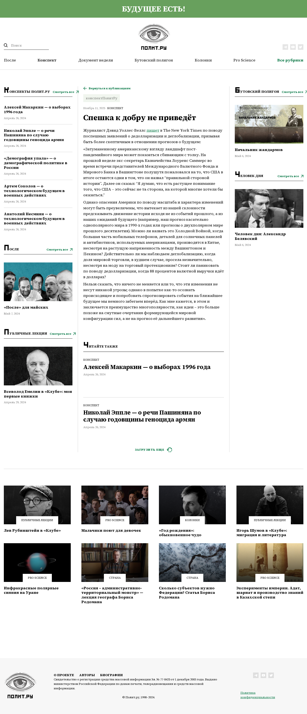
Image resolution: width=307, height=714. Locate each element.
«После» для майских (26, 307)
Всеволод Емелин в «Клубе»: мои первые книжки (38, 393)
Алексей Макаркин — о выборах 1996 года (37, 109)
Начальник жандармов (259, 149)
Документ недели (95, 60)
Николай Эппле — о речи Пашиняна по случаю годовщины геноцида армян (34, 135)
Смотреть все (63, 92)
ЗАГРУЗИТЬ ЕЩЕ (149, 449)
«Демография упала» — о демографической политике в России (35, 163)
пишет (153, 130)
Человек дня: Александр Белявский (260, 236)
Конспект (47, 60)
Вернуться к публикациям (109, 88)
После (10, 60)
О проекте (64, 675)
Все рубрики (290, 60)
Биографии (111, 675)
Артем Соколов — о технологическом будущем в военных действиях (34, 191)
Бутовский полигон (154, 60)
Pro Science (244, 60)
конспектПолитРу (101, 98)
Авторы (87, 675)
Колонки (203, 60)
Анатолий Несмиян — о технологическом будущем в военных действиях (34, 218)
